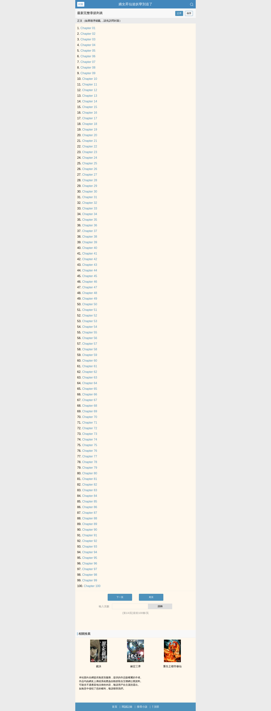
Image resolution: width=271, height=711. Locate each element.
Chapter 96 (89, 563)
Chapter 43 (89, 264)
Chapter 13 (89, 95)
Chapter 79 (89, 467)
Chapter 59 (89, 355)
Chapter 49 (89, 298)
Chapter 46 (89, 281)
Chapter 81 (89, 479)
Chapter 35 (89, 219)
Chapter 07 (88, 61)
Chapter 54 (89, 326)
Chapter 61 (89, 366)
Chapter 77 (89, 456)
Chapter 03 (88, 39)
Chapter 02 (88, 33)
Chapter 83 (89, 490)
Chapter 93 (89, 546)
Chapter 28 (89, 180)
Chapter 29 (89, 185)
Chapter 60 (89, 360)
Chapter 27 (89, 174)
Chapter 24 (89, 157)
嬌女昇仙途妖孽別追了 (135, 4)
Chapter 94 (89, 552)
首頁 (114, 706)
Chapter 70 (89, 417)
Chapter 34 (89, 214)
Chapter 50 (89, 304)
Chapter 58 (89, 349)
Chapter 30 (89, 191)
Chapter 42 (89, 259)
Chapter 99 (89, 580)
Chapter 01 (88, 28)
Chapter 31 (89, 197)
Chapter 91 (89, 535)
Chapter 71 (89, 422)
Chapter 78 (89, 462)
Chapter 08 (88, 67)
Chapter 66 (89, 394)
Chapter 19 (89, 129)
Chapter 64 (89, 383)
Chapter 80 (89, 473)
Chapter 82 (89, 484)
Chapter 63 (89, 377)
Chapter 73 (89, 433)
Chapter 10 (89, 78)
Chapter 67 (89, 400)
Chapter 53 (89, 321)
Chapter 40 (89, 247)
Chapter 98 (89, 574)
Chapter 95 (89, 557)
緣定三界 (135, 666)
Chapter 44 (89, 270)
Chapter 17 (89, 118)
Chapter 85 (89, 501)
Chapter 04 (88, 45)
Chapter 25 (89, 163)
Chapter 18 (89, 123)
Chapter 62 (89, 371)
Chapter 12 (89, 90)
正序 (179, 13)
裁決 (98, 666)
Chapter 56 (89, 338)
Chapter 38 (89, 236)
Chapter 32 (89, 202)
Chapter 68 (89, 405)
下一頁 (119, 597)
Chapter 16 (89, 112)
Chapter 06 (88, 56)
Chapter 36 (89, 225)
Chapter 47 (89, 287)
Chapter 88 (89, 518)
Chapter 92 (89, 541)
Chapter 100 (92, 586)
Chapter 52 (89, 315)
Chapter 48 (89, 293)
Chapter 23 (89, 152)
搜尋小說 (142, 706)
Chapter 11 (89, 84)
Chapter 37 (89, 231)
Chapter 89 (89, 524)
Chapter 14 (89, 101)
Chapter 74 (89, 439)
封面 (80, 4)
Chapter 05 (88, 50)
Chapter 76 (89, 450)
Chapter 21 (89, 140)
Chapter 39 (89, 242)
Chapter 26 (89, 169)
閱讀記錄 (127, 706)
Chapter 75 (89, 445)
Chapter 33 (89, 208)
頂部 (155, 706)
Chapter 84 (89, 495)
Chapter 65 (89, 388)
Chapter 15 (89, 107)
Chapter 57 (89, 343)
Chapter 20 (89, 135)
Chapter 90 (89, 529)
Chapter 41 (89, 253)
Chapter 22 (89, 146)
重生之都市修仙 (172, 666)
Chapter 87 (89, 512)
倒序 (189, 13)
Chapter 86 (89, 507)
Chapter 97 (89, 569)
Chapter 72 (89, 428)
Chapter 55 (89, 332)
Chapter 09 (88, 73)
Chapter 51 (89, 309)
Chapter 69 (89, 411)
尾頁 (151, 597)
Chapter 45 (89, 276)
